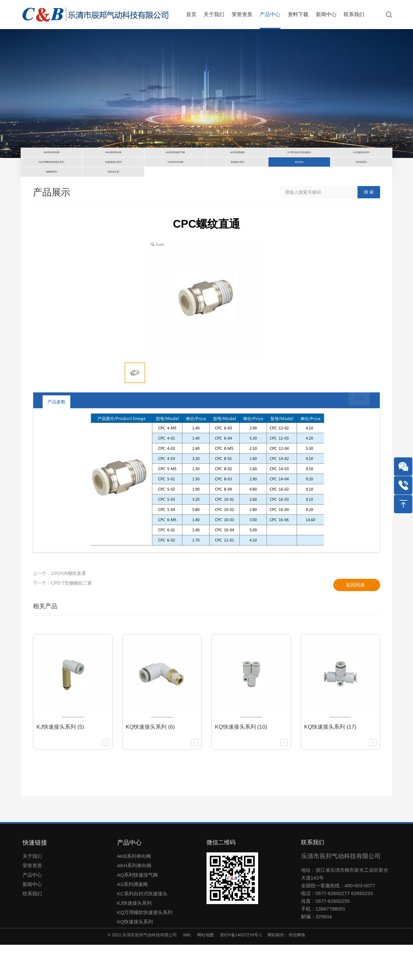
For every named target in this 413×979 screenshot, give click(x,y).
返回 (354, 435)
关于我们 (32, 890)
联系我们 (32, 927)
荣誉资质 (32, 899)
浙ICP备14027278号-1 (241, 968)
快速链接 (35, 876)
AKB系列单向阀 (134, 890)
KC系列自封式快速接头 (142, 927)
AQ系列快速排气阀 (137, 908)
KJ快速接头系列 (134, 937)
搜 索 (369, 226)
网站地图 (205, 968)
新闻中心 (32, 918)
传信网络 (296, 968)
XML (187, 968)
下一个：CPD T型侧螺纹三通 (62, 617)
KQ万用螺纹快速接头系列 (145, 946)
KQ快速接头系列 (135, 955)
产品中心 (32, 908)
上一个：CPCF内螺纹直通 (59, 607)
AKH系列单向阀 (134, 899)
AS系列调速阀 (132, 918)
